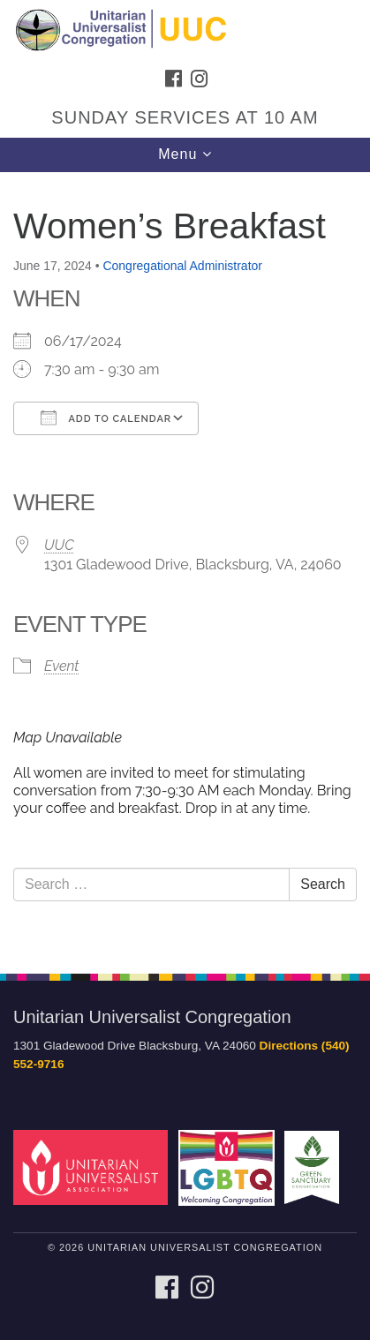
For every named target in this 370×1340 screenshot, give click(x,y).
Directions (289, 1045)
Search (322, 884)
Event (61, 666)
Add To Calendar (106, 417)
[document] (185, 563)
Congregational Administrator (182, 266)
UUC (59, 545)
